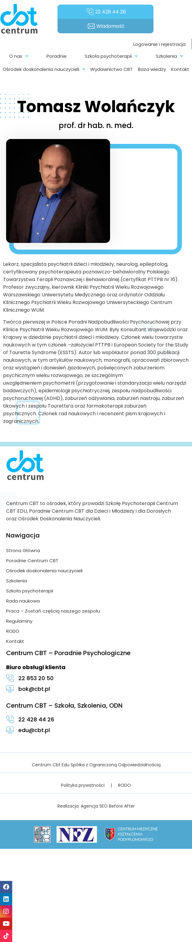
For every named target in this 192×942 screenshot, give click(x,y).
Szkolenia (16, 580)
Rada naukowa (23, 601)
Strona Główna (23, 550)
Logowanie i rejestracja (159, 44)
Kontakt (15, 641)
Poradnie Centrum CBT (32, 560)
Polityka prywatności (83, 785)
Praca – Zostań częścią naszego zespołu (53, 611)
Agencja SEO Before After (108, 806)
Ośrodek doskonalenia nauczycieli (44, 570)
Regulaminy (19, 621)
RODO (12, 631)
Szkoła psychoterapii (29, 591)
